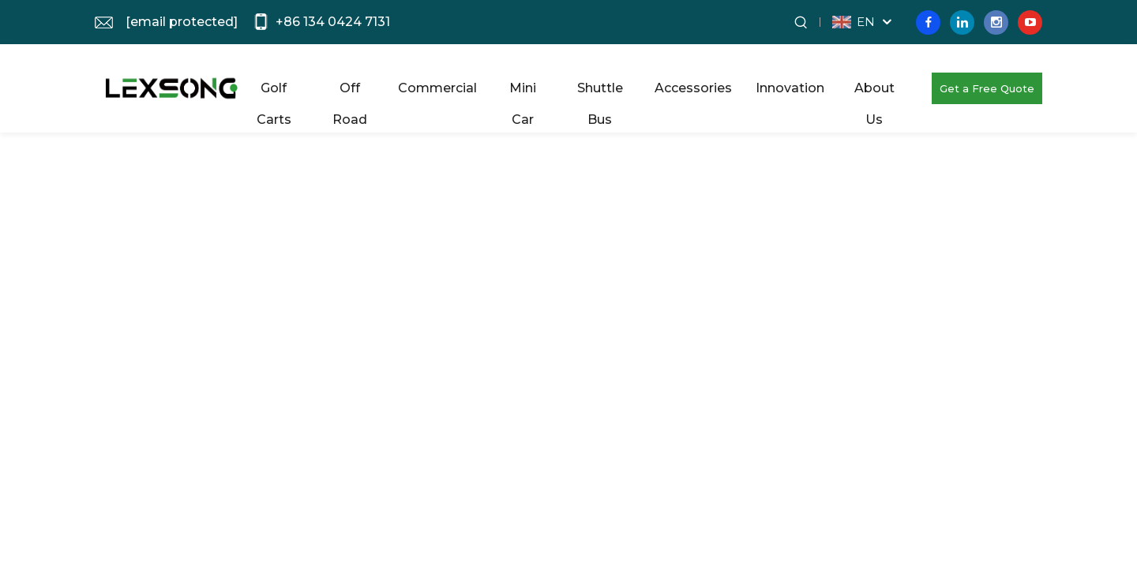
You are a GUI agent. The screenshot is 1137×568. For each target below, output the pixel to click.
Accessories (693, 87)
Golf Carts (274, 92)
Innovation (790, 87)
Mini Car (522, 92)
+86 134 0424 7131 (333, 21)
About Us (874, 92)
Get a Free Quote (987, 88)
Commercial (437, 87)
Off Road (349, 92)
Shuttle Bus (600, 92)
